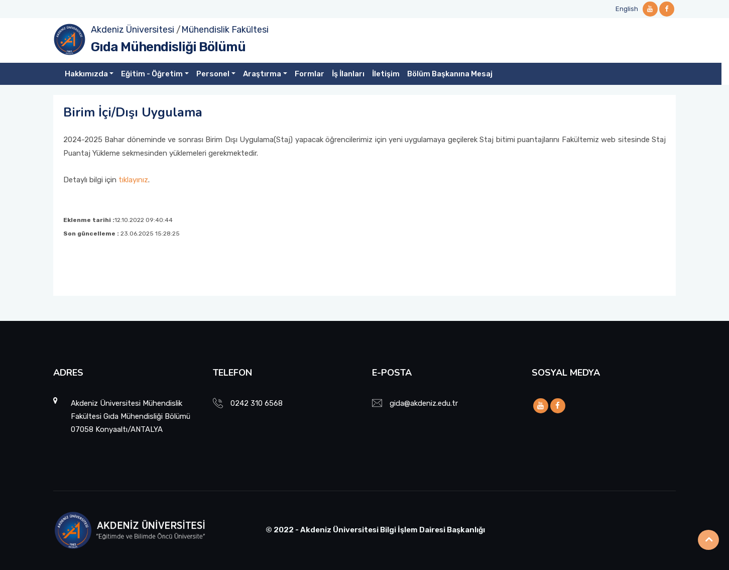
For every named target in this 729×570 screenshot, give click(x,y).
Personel (212, 73)
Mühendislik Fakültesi (225, 29)
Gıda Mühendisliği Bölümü (168, 47)
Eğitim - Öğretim (152, 73)
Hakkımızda (86, 73)
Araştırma (262, 73)
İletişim (386, 73)
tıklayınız (133, 179)
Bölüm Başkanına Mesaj (450, 73)
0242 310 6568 (256, 403)
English (627, 9)
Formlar (309, 73)
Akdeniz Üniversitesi (132, 29)
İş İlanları (348, 73)
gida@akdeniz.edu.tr (424, 403)
